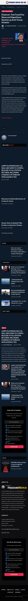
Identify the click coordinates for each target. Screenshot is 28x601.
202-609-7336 (5, 532)
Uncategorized (7, 11)
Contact (10, 592)
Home (3, 589)
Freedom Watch (11, 26)
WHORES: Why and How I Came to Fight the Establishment (18, 464)
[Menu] (2, 2)
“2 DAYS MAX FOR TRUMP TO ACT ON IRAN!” (17, 281)
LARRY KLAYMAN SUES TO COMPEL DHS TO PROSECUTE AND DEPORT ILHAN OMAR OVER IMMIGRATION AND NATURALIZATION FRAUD (18, 370)
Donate (18, 592)
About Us (10, 589)
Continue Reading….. (6, 117)
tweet (3, 128)
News (4, 328)
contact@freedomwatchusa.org (11, 529)
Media (17, 589)
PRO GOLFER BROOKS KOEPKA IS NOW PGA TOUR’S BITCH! (18, 292)
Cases (23, 589)
